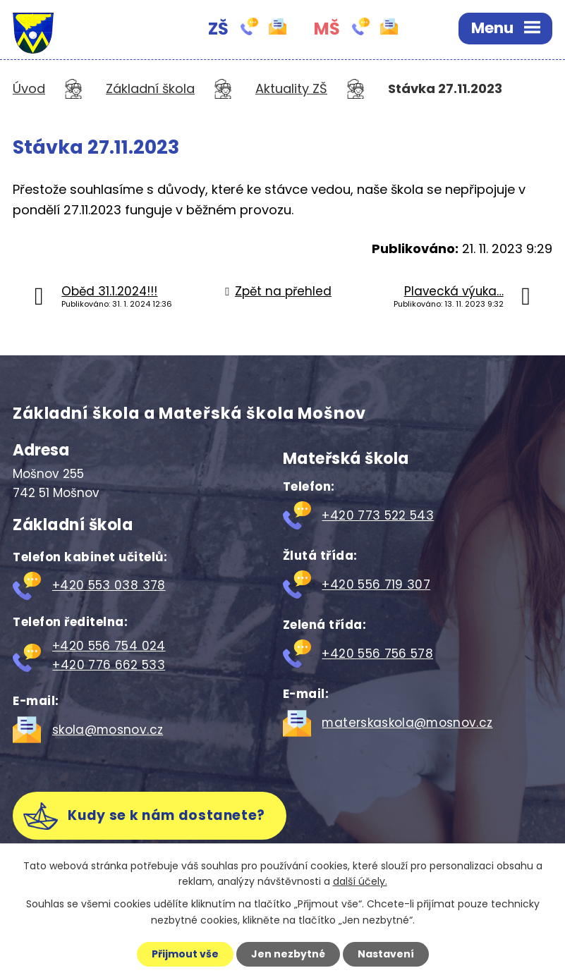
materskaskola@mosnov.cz (407, 722)
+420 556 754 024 (109, 645)
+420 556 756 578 (377, 653)
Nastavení (386, 954)
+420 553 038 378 (109, 585)
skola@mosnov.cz (107, 729)
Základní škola (150, 88)
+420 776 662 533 (108, 664)
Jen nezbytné (288, 954)
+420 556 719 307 (376, 584)
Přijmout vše (185, 954)
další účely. (360, 882)
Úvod (29, 88)
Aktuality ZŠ (291, 88)
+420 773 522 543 (378, 515)
